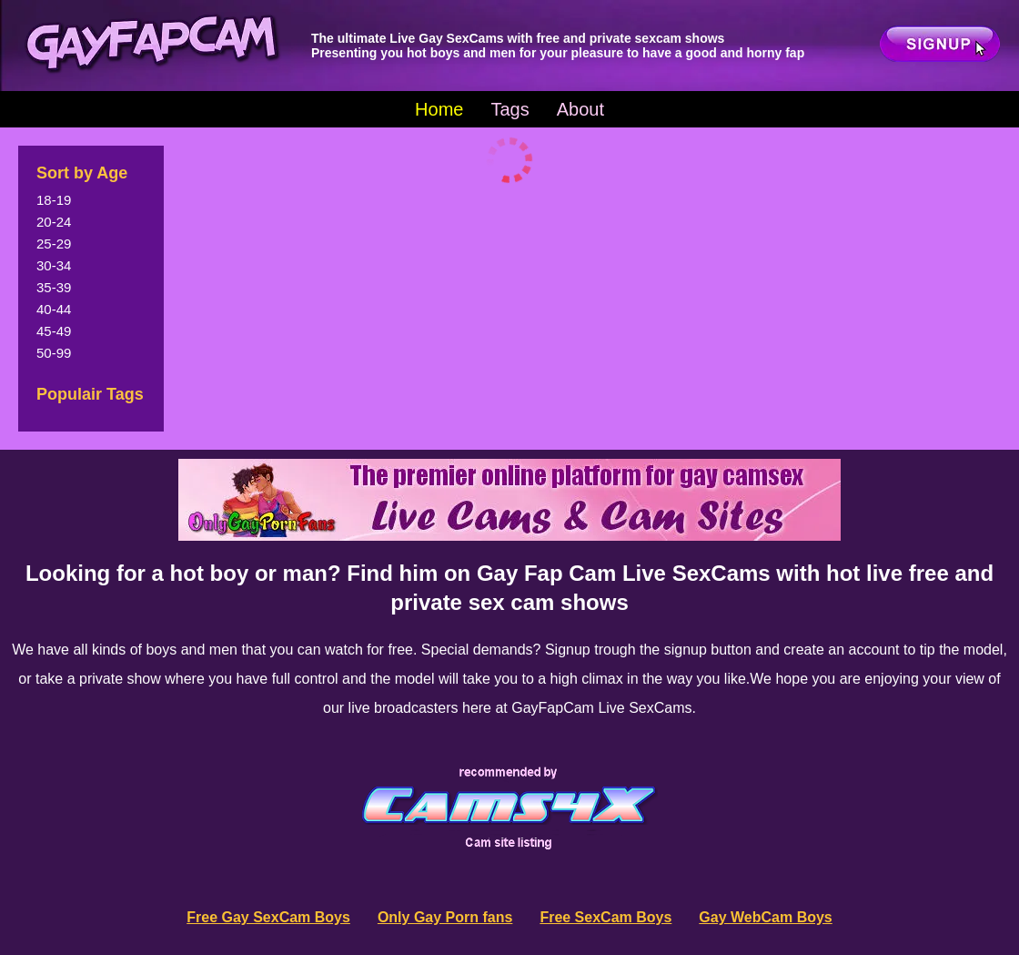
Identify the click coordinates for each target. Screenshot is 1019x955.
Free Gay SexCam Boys (268, 917)
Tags (509, 109)
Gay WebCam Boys (765, 917)
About (580, 109)
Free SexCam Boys (605, 917)
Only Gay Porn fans (445, 917)
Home (439, 109)
